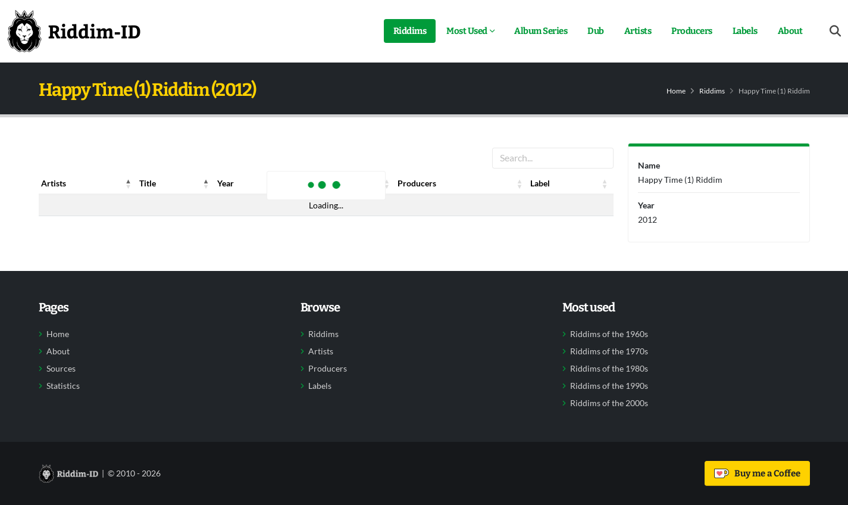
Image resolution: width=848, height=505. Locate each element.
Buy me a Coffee (757, 473)
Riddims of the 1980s (609, 368)
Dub (595, 31)
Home (676, 90)
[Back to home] (73, 31)
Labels (745, 31)
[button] (128, 183)
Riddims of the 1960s (609, 334)
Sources (61, 368)
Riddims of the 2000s (609, 403)
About (790, 31)
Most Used (466, 31)
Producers (691, 31)
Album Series (540, 31)
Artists (638, 31)
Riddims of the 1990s (609, 386)
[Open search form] (835, 31)
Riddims (410, 31)
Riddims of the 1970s (609, 351)
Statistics (63, 386)
